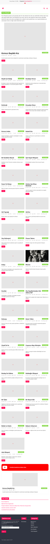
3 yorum (14, 185)
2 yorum (14, 266)
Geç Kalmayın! (6, 238)
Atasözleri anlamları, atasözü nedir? (8, 507)
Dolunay (4, 319)
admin (10, 55)
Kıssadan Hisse (30, 105)
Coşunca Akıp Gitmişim (33, 345)
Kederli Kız (29, 131)
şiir (26, 348)
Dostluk (3, 291)
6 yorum (14, 213)
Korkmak (4, 105)
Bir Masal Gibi (30, 400)
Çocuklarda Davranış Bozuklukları (8, 509)
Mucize (28, 264)
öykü (22, 80)
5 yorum (14, 80)
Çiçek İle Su (5, 345)
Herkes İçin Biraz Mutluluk (31, 185)
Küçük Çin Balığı (6, 79)
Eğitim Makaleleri (34, 527)
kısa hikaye (19, 80)
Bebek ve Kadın (6, 426)
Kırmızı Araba (5, 131)
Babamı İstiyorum (31, 426)
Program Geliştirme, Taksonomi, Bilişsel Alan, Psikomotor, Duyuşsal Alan (16, 505)
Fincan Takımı (30, 238)
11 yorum (14, 133)
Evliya (3, 265)
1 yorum (38, 106)
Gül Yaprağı (5, 212)
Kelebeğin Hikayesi (32, 373)
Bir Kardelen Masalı (7, 158)
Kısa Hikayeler (45, 52)
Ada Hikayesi (5, 452)
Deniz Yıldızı (30, 319)
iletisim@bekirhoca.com (8, 522)
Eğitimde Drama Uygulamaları (7, 503)
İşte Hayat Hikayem (32, 158)
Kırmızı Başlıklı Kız (28, 1)
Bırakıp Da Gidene (7, 373)
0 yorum (14, 106)
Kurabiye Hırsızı (31, 79)
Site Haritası (23, 521)
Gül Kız (28, 212)
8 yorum (38, 213)
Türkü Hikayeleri (34, 531)
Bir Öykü (4, 400)
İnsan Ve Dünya (6, 184)
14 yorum (14, 55)
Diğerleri (32, 525)
